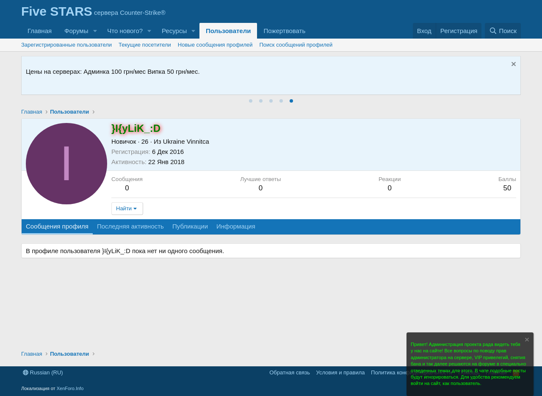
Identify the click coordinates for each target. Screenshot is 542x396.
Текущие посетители (145, 45)
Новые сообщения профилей (215, 45)
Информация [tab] (235, 226)
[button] (95, 31)
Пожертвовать (284, 30)
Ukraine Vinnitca (186, 141)
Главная (40, 30)
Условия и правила (340, 372)
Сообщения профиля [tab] (57, 226)
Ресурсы (174, 30)
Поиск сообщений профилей (296, 45)
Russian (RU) (43, 372)
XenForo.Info (70, 388)
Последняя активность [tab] (130, 226)
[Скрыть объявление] (512, 65)
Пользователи (228, 30)
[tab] (251, 101)
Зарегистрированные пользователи (66, 45)
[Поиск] (503, 31)
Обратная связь (289, 372)
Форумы (76, 30)
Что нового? (125, 30)
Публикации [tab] (190, 226)
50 (507, 188)
